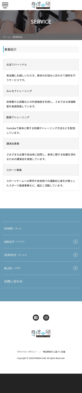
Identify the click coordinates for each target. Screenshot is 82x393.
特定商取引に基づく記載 (54, 351)
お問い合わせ (13, 281)
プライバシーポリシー (27, 351)
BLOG (13, 268)
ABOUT (15, 241)
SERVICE (16, 255)
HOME (13, 228)
